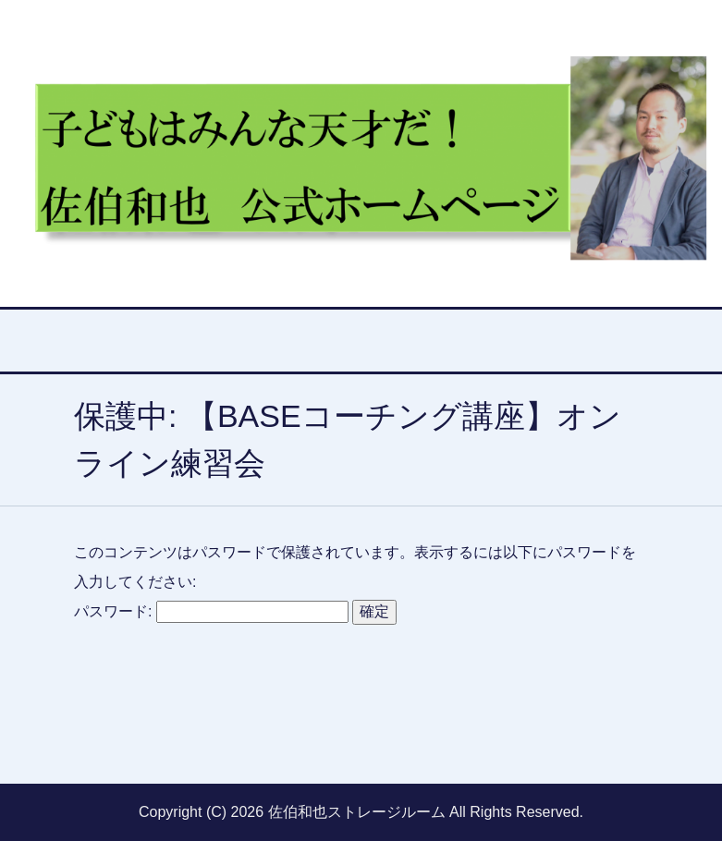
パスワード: (211, 611)
